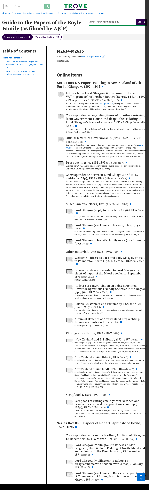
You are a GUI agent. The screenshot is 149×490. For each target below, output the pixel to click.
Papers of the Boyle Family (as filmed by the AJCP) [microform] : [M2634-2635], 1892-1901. (52, 13)
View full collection (47, 37)
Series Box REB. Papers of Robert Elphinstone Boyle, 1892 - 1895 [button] (20, 72)
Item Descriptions (12, 57)
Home (6, 13)
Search (141, 21)
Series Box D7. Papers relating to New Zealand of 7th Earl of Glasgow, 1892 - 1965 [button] (24, 64)
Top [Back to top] (141, 477)
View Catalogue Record (92, 56)
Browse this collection (96, 13)
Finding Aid (77, 13)
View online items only (17, 37)
